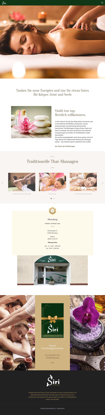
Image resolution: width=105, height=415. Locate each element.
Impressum (61, 408)
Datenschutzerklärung (47, 408)
